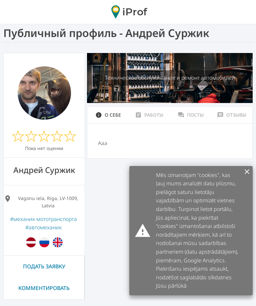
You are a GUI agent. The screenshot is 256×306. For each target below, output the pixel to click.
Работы (149, 115)
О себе (108, 115)
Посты (191, 115)
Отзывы (231, 115)
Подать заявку (44, 266)
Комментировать (44, 288)
